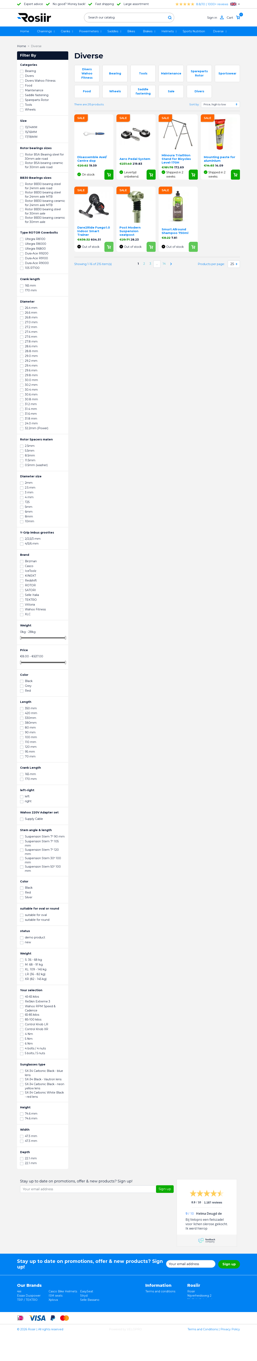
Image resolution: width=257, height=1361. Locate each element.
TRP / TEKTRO (27, 1300)
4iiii (19, 1291)
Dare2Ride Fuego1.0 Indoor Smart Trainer (93, 231)
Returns (151, 1295)
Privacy (150, 1300)
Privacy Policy (230, 1356)
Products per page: (211, 264)
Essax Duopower (29, 1295)
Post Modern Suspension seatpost (130, 231)
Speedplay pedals (61, 1304)
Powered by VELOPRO (125, 1356)
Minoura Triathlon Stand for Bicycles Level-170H (176, 158)
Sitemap (151, 1312)
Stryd (84, 1295)
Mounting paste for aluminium (219, 159)
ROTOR (85, 1312)
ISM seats (55, 1295)
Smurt (21, 1304)
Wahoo (22, 1308)
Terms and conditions (160, 1291)
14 (164, 263)
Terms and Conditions (203, 1356)
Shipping (151, 1304)
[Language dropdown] (235, 4)
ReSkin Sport (58, 1312)
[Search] (129, 17)
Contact (151, 1308)
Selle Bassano (89, 1300)
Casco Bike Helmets (63, 1291)
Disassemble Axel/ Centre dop (92, 159)
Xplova (53, 1300)
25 (232, 264)
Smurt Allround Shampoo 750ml (175, 231)
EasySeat (86, 1291)
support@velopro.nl (214, 1316)
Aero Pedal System (134, 159)
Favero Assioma (91, 1308)
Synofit (85, 1304)
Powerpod (24, 1312)
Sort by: (194, 104)
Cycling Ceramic (60, 1308)
